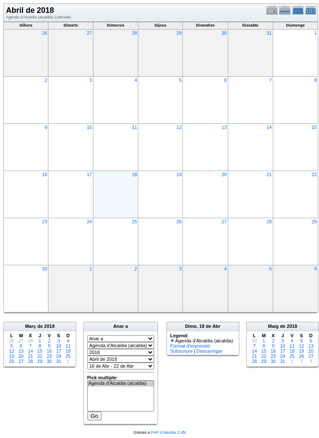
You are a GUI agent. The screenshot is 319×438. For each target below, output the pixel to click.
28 (134, 33)
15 (314, 127)
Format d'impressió (190, 345)
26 (44, 33)
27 (89, 33)
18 (134, 174)
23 (44, 221)
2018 (49, 326)
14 (268, 127)
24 (89, 221)
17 (89, 174)
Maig (273, 326)
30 (224, 33)
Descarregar (210, 351)
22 (314, 174)
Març (30, 326)
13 (224, 127)
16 (44, 174)
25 (134, 221)
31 (268, 33)
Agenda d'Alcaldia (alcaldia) (121, 384)
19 (179, 174)
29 (179, 33)
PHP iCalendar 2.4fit (168, 432)
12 (179, 127)
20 (224, 174)
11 (134, 127)
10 (89, 127)
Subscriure (181, 351)
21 (268, 174)
